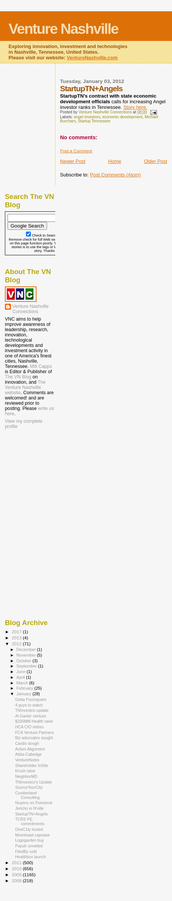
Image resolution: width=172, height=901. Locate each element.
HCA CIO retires (29, 727)
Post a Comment (76, 151)
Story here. (135, 107)
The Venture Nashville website (25, 387)
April (21, 677)
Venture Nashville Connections (30, 309)
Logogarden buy (29, 840)
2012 (17, 643)
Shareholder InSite (31, 765)
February (26, 688)
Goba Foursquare (30, 699)
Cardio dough (27, 743)
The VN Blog (18, 377)
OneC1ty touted (29, 829)
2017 (17, 631)
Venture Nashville (63, 29)
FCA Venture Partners (34, 732)
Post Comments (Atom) (115, 175)
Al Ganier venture (30, 716)
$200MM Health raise (34, 721)
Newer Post (72, 161)
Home (114, 161)
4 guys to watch (29, 705)
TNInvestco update (32, 710)
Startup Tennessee (94, 121)
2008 (17, 880)
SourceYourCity (29, 787)
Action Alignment (30, 749)
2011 (17, 862)
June (22, 671)
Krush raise (25, 770)
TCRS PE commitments (29, 821)
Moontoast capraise (32, 835)
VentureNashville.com (92, 57)
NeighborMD (26, 776)
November (27, 655)
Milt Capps (41, 366)
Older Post (155, 161)
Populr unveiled (29, 846)
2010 (17, 868)
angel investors (87, 117)
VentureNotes (27, 760)
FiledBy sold (26, 851)
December (27, 649)
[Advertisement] (42, 479)
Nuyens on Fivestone (33, 802)
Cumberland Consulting (27, 795)
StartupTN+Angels (31, 814)
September (27, 666)
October (25, 660)
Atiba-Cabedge (28, 754)
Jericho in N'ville (29, 808)
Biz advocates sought (34, 737)
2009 (17, 874)
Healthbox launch (30, 856)
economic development (122, 117)
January (25, 694)
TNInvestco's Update (33, 782)
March (23, 683)
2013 (17, 637)
